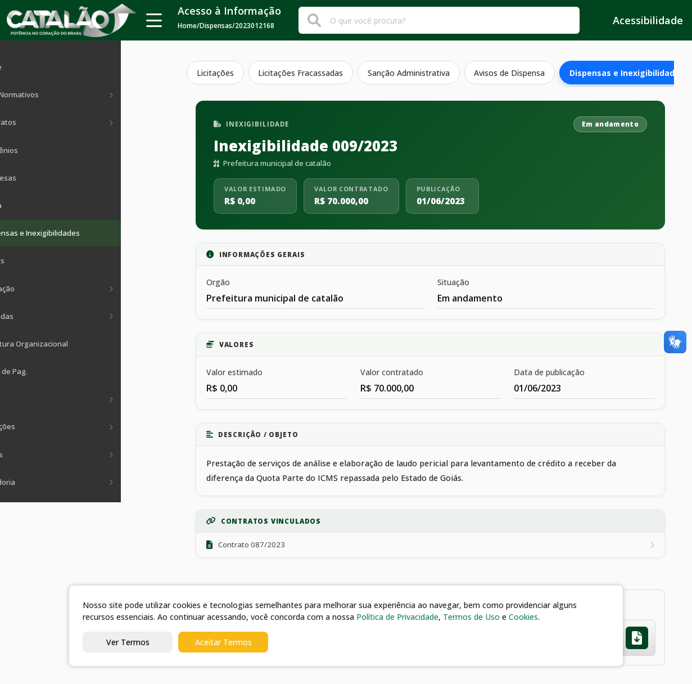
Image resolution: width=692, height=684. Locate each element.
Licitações (215, 73)
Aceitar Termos (223, 642)
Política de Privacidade (397, 616)
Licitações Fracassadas (302, 73)
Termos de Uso (471, 616)
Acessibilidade (640, 20)
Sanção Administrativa (412, 73)
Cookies (523, 616)
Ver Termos (128, 642)
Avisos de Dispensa (514, 73)
